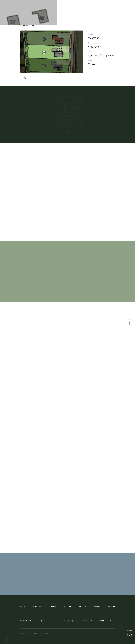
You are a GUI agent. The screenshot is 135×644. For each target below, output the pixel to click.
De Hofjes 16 (87, 621)
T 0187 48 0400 (25, 621)
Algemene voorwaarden (28, 633)
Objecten (52, 606)
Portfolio (67, 606)
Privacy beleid (45, 633)
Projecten (37, 606)
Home (22, 606)
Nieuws (97, 606)
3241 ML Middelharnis (107, 621)
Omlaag (129, 630)
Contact (111, 606)
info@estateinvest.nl (45, 621)
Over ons (82, 606)
